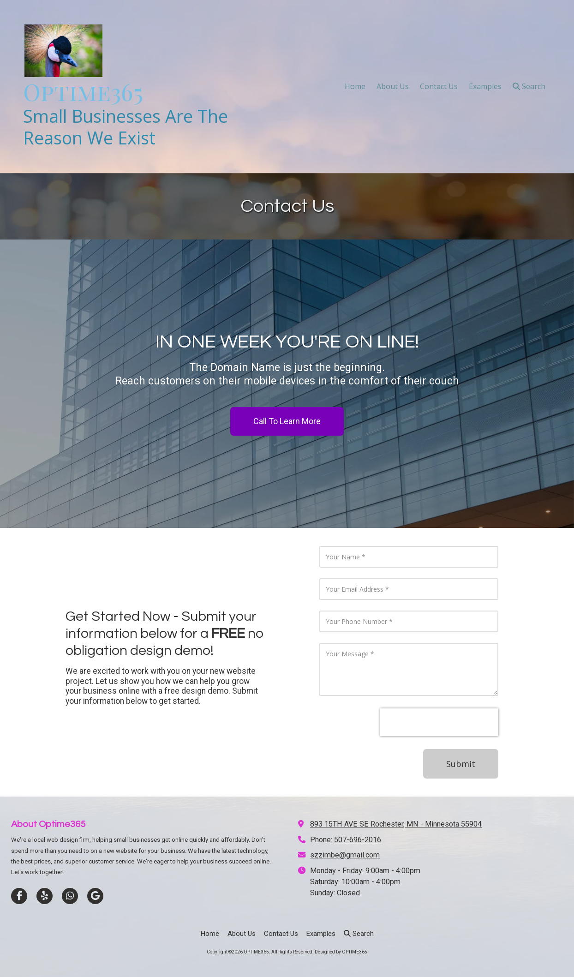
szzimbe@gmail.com (345, 855)
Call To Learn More (287, 421)
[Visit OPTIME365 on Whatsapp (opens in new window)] (70, 896)
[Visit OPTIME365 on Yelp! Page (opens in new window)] (44, 896)
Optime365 (83, 91)
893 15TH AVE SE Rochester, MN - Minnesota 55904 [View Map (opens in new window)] (396, 824)
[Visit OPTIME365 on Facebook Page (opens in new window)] (19, 896)
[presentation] (439, 722)
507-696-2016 (357, 839)
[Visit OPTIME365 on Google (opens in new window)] (95, 896)
